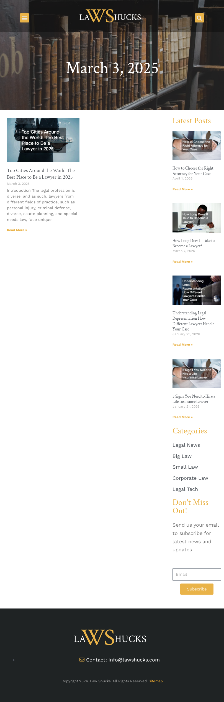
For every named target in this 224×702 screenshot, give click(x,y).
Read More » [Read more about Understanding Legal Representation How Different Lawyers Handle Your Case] (182, 345)
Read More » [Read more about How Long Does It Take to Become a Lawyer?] (182, 262)
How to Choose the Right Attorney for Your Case (192, 171)
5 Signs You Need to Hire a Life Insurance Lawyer (193, 399)
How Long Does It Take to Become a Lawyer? (193, 243)
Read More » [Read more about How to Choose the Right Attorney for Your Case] (182, 189)
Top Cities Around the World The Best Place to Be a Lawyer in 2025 (41, 173)
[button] (24, 17)
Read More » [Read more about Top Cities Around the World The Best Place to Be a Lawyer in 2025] (17, 230)
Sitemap (156, 681)
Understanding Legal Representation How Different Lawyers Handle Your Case (193, 321)
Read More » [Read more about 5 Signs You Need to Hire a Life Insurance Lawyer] (182, 417)
